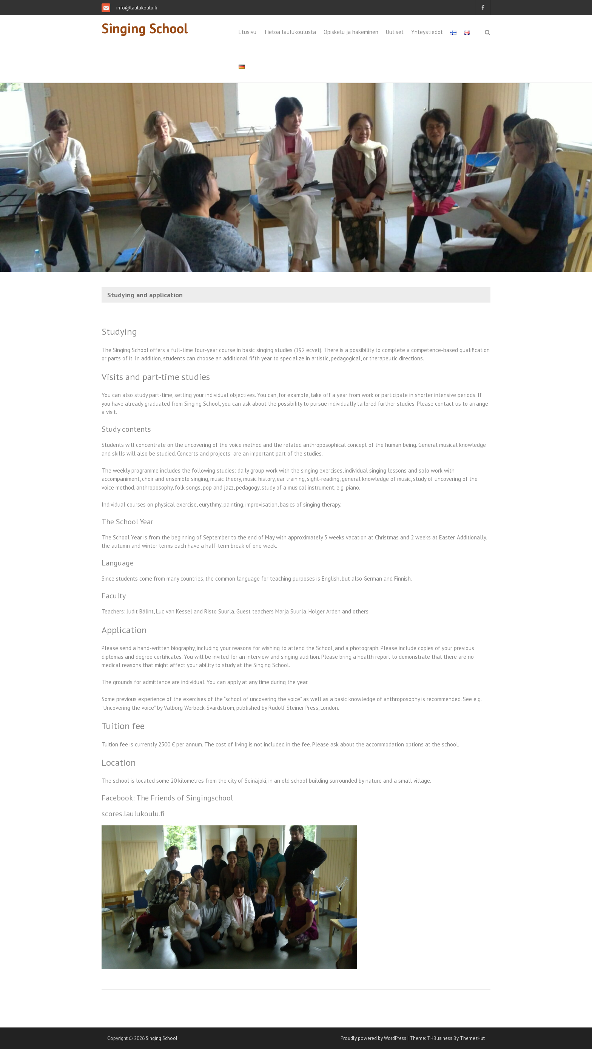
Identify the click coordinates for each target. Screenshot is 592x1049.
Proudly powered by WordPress (373, 1038)
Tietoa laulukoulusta (290, 32)
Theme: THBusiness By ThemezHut (447, 1038)
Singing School (145, 28)
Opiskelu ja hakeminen (351, 32)
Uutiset (395, 32)
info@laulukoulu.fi (136, 7)
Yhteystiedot (427, 32)
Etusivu (247, 32)
